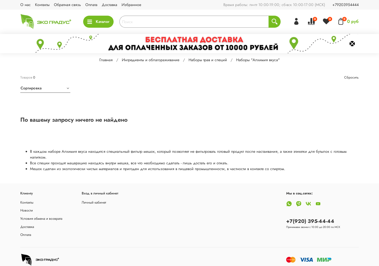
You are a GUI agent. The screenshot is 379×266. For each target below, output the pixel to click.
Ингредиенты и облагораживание (150, 60)
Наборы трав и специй (208, 60)
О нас (25, 4)
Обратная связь (67, 4)
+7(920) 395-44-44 (310, 221)
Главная (106, 60)
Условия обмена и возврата (41, 218)
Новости (26, 210)
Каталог (98, 21)
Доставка (109, 4)
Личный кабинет (94, 202)
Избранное (131, 4)
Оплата (91, 4)
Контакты (42, 4)
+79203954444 (345, 4)
